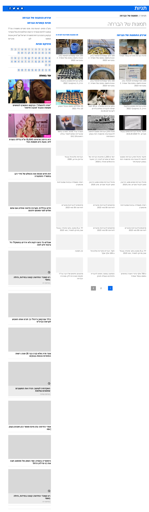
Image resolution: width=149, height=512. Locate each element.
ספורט (111, 3)
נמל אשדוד (10, 32)
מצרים (20, 28)
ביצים (40, 35)
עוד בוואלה (42, 76)
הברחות (34, 35)
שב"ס (15, 35)
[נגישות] (4, 2)
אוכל (80, 3)
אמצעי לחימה (42, 32)
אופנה (43, 3)
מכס (26, 28)
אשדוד (33, 32)
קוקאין (45, 35)
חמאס (45, 39)
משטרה (14, 28)
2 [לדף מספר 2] (98, 288)
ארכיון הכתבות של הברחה (34, 18)
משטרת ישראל (24, 35)
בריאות (71, 3)
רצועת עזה (33, 28)
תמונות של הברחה (126, 16)
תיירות (62, 3)
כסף (87, 3)
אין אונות (9, 35)
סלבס (94, 3)
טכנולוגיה (52, 3)
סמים (40, 28)
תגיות (141, 16)
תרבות (102, 3)
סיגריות (9, 39)
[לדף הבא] (90, 288)
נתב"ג (45, 28)
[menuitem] (118, 2)
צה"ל (8, 28)
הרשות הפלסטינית (23, 32)
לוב (27, 39)
